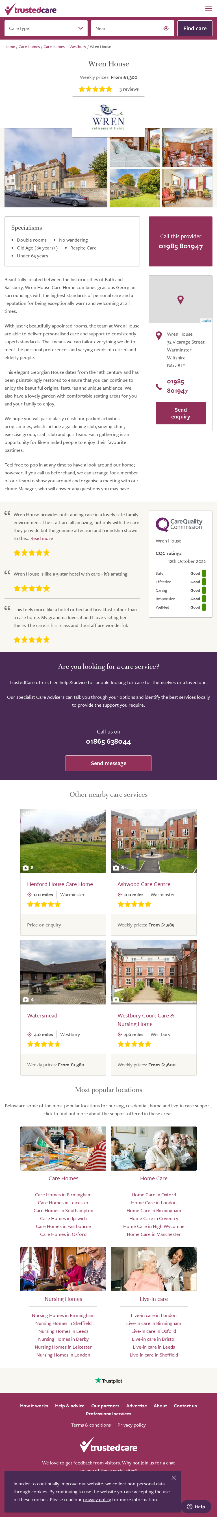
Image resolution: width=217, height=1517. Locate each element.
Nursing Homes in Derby (63, 1338)
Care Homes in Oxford (63, 1234)
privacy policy (97, 1499)
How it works (34, 1405)
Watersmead (42, 1015)
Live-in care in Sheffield (154, 1354)
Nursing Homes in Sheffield (63, 1323)
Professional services (108, 1413)
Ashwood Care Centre (144, 884)
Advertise (136, 1405)
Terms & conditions (91, 1424)
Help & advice (69, 1405)
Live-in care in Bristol (153, 1338)
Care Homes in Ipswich (63, 1218)
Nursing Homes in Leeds (63, 1330)
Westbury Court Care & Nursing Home (146, 1019)
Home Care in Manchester (154, 1234)
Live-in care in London (154, 1315)
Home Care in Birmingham (154, 1210)
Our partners (105, 1405)
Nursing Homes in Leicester (63, 1346)
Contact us (185, 1405)
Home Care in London (154, 1202)
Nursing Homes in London (63, 1354)
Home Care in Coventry (153, 1218)
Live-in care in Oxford (153, 1330)
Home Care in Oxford (154, 1194)
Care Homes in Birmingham (63, 1194)
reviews (129, 89)
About (160, 1405)
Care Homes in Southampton (63, 1210)
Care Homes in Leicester (63, 1202)
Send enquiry (180, 412)
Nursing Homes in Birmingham (63, 1315)
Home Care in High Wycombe (154, 1226)
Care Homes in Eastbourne (63, 1226)
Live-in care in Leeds (154, 1346)
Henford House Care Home (60, 884)
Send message (108, 763)
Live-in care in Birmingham (153, 1323)
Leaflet (206, 320)
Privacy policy (132, 1424)
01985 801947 (181, 245)
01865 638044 (108, 741)
